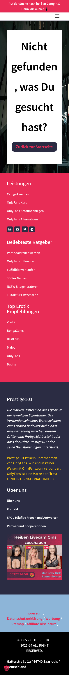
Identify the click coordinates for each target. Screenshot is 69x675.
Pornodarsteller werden (23, 252)
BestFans (13, 339)
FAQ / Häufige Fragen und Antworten (33, 517)
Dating (11, 364)
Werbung (52, 618)
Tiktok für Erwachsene (22, 294)
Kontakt (12, 509)
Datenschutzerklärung (25, 618)
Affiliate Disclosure (41, 623)
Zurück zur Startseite (34, 146)
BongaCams (15, 330)
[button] (6, 668)
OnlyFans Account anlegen (25, 210)
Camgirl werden (18, 194)
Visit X (11, 322)
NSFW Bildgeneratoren (23, 286)
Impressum (33, 613)
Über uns (13, 500)
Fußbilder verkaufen (21, 269)
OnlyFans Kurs (17, 202)
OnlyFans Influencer (21, 261)
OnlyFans (13, 356)
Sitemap (17, 623)
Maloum (12, 347)
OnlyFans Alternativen (22, 219)
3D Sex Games (17, 278)
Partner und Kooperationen (26, 526)
